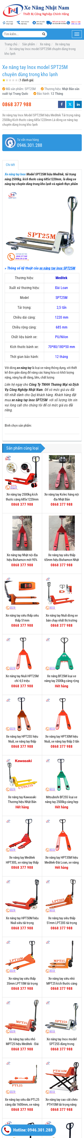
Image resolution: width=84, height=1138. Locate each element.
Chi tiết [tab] (10, 165)
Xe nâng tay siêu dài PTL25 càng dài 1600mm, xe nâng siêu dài (22, 1104)
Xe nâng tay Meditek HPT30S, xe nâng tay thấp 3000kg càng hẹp (22, 862)
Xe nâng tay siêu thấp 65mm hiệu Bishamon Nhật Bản (61, 560)
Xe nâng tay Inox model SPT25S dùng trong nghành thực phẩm (62, 1044)
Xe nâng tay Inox (15, 174)
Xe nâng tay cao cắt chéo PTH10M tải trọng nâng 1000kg (61, 1104)
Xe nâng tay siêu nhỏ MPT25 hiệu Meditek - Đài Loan (22, 1044)
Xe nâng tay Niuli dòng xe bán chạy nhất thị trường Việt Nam (62, 620)
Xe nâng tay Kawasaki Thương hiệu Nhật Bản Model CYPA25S (22, 802)
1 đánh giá (26, 80)
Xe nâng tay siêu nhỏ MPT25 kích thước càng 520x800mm (61, 983)
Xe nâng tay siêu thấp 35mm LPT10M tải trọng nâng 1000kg (22, 983)
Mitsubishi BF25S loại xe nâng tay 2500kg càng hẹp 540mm (61, 802)
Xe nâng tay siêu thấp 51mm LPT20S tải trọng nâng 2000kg (62, 923)
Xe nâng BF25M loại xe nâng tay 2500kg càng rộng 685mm (61, 681)
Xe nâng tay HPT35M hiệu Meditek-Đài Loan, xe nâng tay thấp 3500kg (62, 862)
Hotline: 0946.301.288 (27, 1130)
